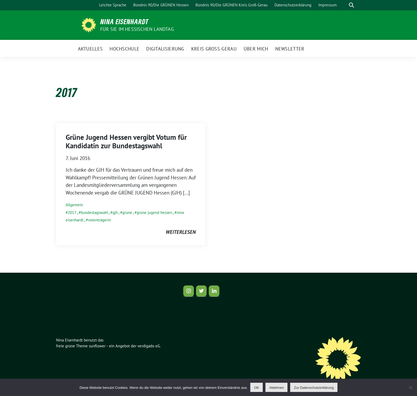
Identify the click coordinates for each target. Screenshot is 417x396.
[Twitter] (201, 291)
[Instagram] (188, 291)
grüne (127, 212)
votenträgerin (99, 219)
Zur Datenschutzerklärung (314, 388)
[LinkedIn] (214, 291)
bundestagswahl (94, 212)
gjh (115, 212)
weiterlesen (181, 232)
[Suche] (343, 5)
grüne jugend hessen (154, 212)
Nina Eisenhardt (124, 22)
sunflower (97, 345)
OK (256, 388)
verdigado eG (148, 345)
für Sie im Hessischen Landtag (137, 29)
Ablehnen (276, 388)
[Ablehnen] (410, 387)
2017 (72, 212)
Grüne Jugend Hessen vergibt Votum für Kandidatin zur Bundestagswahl (126, 141)
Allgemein (74, 204)
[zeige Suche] (351, 5)
